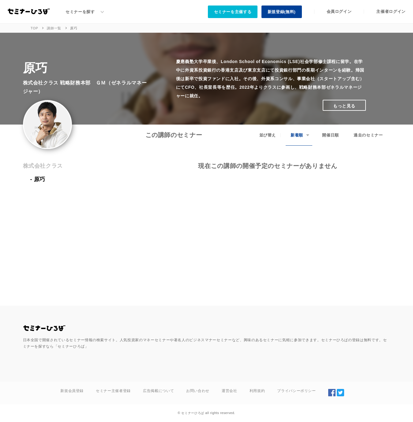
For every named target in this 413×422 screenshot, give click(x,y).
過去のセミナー (368, 135)
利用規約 (257, 391)
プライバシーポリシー (296, 391)
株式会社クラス (43, 166)
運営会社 (229, 391)
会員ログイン (339, 11)
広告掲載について (158, 391)
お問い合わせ (197, 391)
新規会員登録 (72, 391)
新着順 (297, 135)
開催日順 (330, 135)
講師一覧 (54, 28)
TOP (34, 28)
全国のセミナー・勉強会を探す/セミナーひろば (44, 328)
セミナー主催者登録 (113, 391)
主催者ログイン (391, 11)
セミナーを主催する (233, 11)
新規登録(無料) (282, 11)
